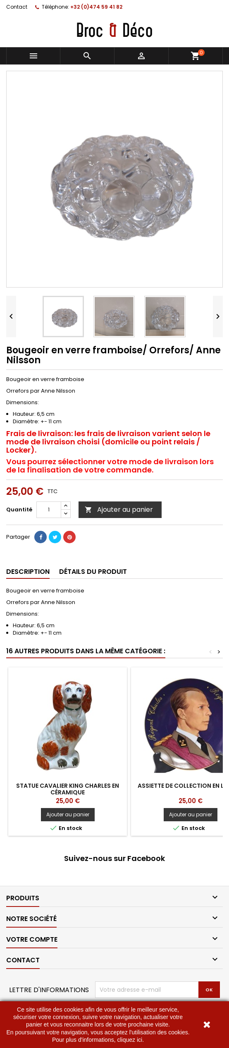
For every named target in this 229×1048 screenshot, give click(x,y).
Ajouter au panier (119, 509)
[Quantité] (48, 509)
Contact (16, 6)
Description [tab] (28, 571)
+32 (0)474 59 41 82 (96, 6)
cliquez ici (129, 1039)
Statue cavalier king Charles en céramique (67, 789)
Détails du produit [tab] (93, 571)
